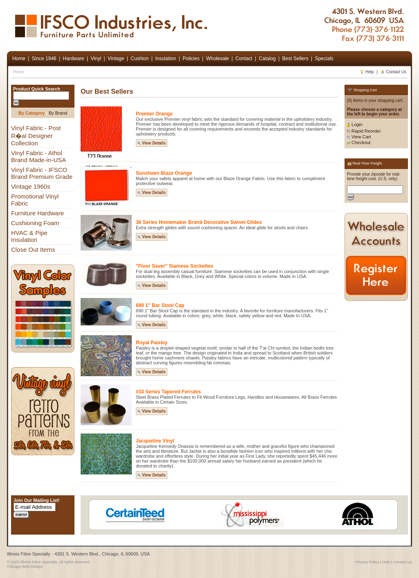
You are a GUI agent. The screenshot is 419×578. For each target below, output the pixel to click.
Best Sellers (295, 58)
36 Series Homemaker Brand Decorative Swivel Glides (199, 222)
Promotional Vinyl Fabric (35, 200)
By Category (31, 113)
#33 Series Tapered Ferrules (168, 392)
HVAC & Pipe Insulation (29, 236)
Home (18, 72)
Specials (324, 58)
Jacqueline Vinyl (155, 441)
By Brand (58, 113)
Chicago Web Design (25, 566)
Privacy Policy (367, 562)
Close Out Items (33, 249)
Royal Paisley (151, 342)
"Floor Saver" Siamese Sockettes (174, 266)
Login (355, 124)
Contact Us (393, 72)
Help (367, 72)
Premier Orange (154, 114)
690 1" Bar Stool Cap (160, 305)
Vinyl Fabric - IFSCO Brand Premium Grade (41, 173)
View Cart (359, 136)
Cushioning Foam (35, 222)
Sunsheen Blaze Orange (164, 173)
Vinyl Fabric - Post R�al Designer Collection (36, 135)
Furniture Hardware (37, 213)
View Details (151, 143)
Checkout (359, 142)
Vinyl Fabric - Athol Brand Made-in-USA (38, 156)
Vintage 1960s (30, 186)
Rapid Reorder (364, 131)
